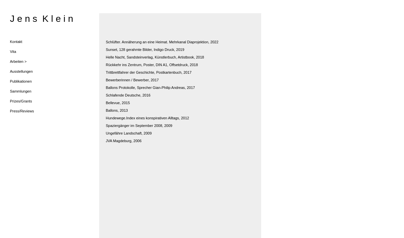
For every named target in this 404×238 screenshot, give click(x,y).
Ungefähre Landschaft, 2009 (129, 133)
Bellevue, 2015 (118, 103)
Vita (13, 52)
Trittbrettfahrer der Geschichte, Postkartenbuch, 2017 (148, 72)
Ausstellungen (21, 71)
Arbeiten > (18, 61)
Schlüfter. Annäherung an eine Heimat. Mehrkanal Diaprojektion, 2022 (162, 42)
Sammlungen (20, 91)
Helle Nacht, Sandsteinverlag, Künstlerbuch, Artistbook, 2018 (155, 57)
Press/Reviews (22, 111)
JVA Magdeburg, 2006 (123, 141)
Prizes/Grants (21, 101)
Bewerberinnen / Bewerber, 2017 (132, 80)
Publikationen (21, 81)
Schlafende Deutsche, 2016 (128, 95)
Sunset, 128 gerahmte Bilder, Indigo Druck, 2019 (145, 50)
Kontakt (16, 42)
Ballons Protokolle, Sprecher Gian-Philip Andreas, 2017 (150, 88)
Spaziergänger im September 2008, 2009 (139, 126)
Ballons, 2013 (117, 110)
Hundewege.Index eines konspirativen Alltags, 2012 (147, 118)
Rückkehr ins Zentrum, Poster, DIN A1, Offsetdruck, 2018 (152, 65)
